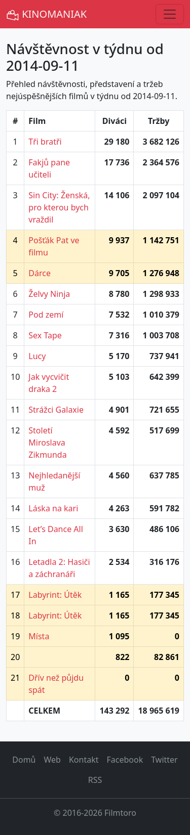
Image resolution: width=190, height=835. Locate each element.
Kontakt (84, 759)
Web (52, 759)
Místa (38, 636)
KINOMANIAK (46, 14)
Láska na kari (53, 508)
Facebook (125, 759)
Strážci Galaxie (56, 409)
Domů (23, 759)
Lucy (37, 356)
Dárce (39, 273)
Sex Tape (45, 335)
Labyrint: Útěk (55, 594)
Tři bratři (44, 141)
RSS (95, 779)
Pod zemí (45, 314)
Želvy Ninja (49, 293)
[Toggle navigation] (170, 14)
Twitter (164, 759)
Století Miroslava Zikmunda (47, 442)
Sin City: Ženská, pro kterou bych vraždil (59, 207)
